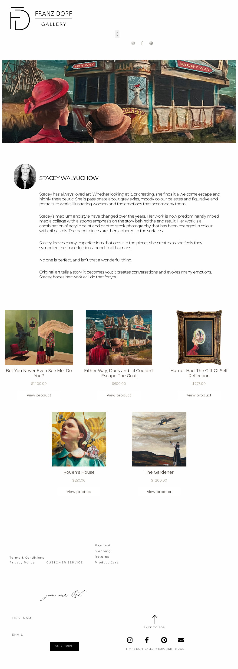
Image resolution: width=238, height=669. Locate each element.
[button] (117, 33)
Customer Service (64, 561)
